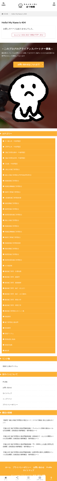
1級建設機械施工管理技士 (13, 186)
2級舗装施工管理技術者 (13, 243)
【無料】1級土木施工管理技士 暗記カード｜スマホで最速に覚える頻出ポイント (28, 421)
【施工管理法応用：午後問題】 (15, 158)
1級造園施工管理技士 (12, 203)
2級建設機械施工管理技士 (13, 231)
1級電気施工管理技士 (12, 209)
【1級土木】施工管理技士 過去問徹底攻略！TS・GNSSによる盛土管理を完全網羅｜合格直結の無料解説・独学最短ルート (28, 445)
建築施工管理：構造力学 (13, 300)
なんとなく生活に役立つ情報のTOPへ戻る (28, 35)
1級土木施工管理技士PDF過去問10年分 (18, 175)
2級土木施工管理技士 (12, 220)
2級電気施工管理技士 (12, 254)
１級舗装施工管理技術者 (13, 198)
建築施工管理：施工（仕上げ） (15, 288)
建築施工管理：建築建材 (13, 282)
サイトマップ (7, 393)
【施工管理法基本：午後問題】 (15, 152)
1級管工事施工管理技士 (13, 192)
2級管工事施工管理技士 (13, 237)
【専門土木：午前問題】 (13, 147)
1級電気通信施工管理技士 (13, 214)
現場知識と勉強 (10, 339)
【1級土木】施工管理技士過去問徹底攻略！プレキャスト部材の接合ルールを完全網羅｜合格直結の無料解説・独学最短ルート (28, 429)
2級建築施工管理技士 (12, 226)
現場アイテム (9, 333)
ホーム (8, 467)
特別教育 (8, 328)
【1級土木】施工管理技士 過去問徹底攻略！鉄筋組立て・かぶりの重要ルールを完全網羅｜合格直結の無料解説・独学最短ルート (28, 437)
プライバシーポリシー (10, 404)
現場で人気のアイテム (10, 366)
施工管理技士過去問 (11, 322)
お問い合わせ (7, 387)
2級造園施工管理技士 (12, 248)
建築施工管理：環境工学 (13, 305)
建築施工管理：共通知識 (13, 271)
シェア (17, 478)
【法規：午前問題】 (11, 164)
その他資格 (8, 265)
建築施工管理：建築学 (12, 277)
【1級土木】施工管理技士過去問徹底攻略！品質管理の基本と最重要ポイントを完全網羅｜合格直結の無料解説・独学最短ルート (28, 453)
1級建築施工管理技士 (12, 181)
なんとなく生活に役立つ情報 (35, 475)
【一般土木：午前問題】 (13, 141)
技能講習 (8, 316)
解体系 (7, 350)
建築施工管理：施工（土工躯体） (16, 294)
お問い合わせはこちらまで (29, 64)
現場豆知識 (8, 345)
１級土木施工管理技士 (12, 169)
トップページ (7, 399)
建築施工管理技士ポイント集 (14, 311)
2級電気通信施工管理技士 (13, 260)
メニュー (28, 478)
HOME (6, 14)
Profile (5, 382)
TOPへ (51, 478)
